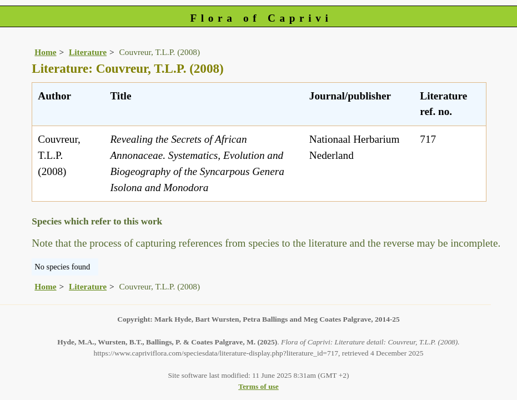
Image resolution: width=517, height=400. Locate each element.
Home (45, 52)
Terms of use (258, 386)
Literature (88, 52)
